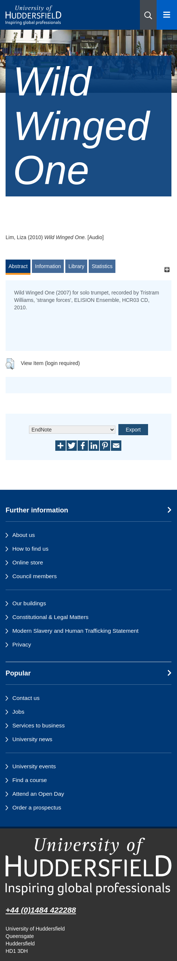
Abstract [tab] (18, 266)
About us (23, 535)
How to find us (30, 548)
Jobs (18, 711)
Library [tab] (76, 266)
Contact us (26, 698)
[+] (167, 270)
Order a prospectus (36, 807)
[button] (148, 15)
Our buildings (29, 603)
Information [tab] (48, 266)
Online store (27, 562)
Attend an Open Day (38, 794)
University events (34, 766)
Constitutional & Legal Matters (50, 617)
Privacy (21, 644)
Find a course (29, 780)
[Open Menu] (167, 15)
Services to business (38, 725)
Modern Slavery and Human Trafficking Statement (75, 631)
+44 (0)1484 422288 (41, 910)
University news (32, 739)
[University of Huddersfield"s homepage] (88, 866)
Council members (34, 576)
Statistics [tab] (102, 266)
